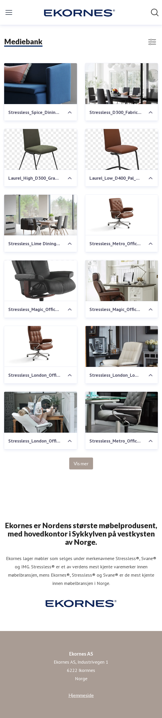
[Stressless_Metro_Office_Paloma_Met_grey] (121, 412)
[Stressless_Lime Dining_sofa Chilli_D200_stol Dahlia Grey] (40, 215)
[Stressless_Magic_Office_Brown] (121, 280)
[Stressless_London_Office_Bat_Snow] (40, 412)
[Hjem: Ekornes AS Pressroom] (79, 12)
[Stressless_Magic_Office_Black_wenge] (40, 280)
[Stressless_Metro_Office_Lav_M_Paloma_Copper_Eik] (121, 215)
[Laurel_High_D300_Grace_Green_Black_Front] (40, 149)
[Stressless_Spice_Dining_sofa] (40, 83)
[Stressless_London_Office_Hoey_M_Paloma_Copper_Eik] (40, 346)
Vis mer (81, 463)
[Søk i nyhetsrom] (155, 12)
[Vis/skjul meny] (9, 12)
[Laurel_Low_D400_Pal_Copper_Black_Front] (121, 149)
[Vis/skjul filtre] (152, 42)
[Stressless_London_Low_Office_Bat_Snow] (121, 346)
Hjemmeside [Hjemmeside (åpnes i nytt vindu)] (81, 695)
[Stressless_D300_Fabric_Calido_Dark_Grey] (121, 83)
